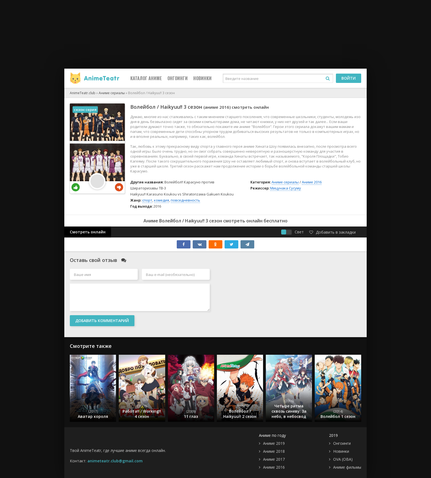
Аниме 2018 (274, 451)
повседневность (185, 200)
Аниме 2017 (274, 459)
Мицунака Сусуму (285, 188)
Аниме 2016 (312, 182)
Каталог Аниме (146, 78)
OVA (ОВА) (343, 459)
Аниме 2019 (274, 443)
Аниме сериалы (285, 182)
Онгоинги (177, 78)
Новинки (202, 78)
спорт (147, 200)
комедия (161, 200)
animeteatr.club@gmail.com (115, 460)
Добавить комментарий (102, 320)
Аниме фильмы (347, 467)
